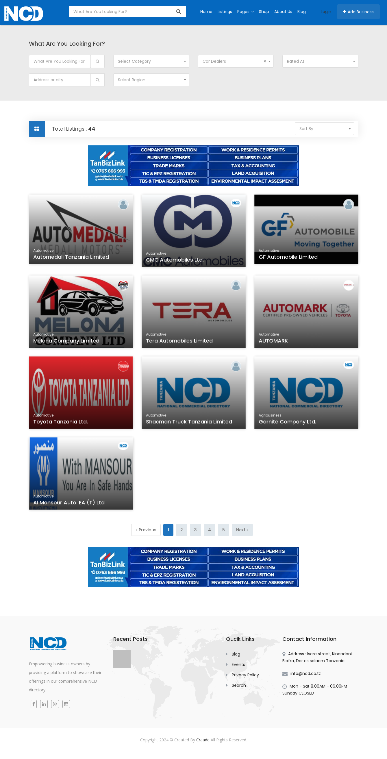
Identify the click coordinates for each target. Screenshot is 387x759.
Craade (203, 740)
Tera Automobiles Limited (179, 341)
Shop (264, 11)
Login (326, 11)
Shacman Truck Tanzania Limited (189, 422)
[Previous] (146, 530)
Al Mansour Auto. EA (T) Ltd (69, 503)
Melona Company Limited (66, 341)
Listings (225, 11)
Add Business (358, 12)
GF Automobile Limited (288, 257)
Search (239, 685)
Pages (245, 11)
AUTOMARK (274, 341)
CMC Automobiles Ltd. (175, 260)
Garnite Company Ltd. (288, 422)
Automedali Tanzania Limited (71, 257)
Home (206, 11)
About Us (283, 11)
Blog (301, 11)
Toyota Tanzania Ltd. (60, 422)
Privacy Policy (245, 675)
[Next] (242, 530)
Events (238, 664)
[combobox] (151, 61)
